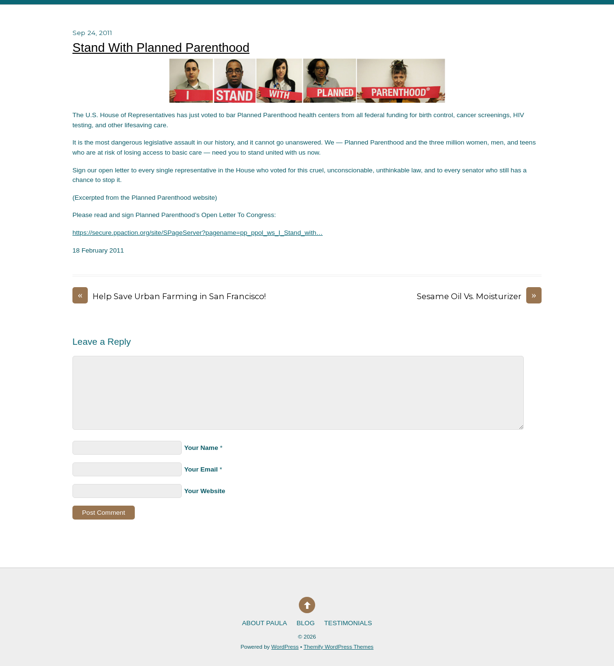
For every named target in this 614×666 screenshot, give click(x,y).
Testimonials (348, 623)
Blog (305, 623)
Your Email (201, 469)
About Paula (264, 623)
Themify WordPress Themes (339, 647)
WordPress (285, 647)
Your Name (201, 447)
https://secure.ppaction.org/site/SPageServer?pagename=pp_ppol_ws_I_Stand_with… (197, 232)
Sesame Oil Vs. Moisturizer (479, 296)
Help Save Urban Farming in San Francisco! (169, 296)
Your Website (204, 491)
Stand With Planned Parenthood (160, 47)
